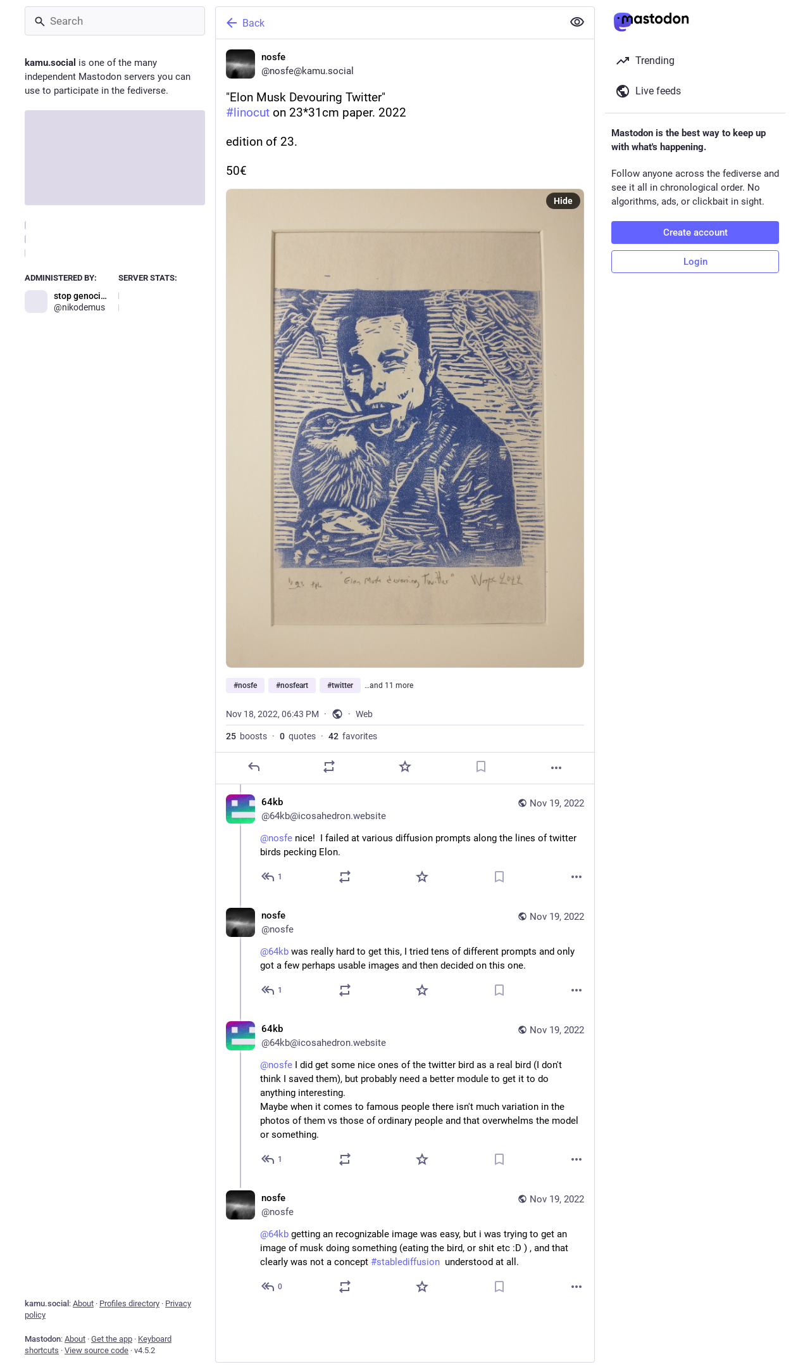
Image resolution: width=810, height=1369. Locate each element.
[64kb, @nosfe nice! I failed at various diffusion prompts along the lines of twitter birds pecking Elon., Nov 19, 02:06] (405, 841)
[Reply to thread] (272, 876)
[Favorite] (405, 766)
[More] (556, 767)
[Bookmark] (481, 766)
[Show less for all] (577, 22)
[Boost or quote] (329, 766)
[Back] (388, 23)
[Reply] (253, 766)
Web (364, 714)
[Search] (115, 20)
